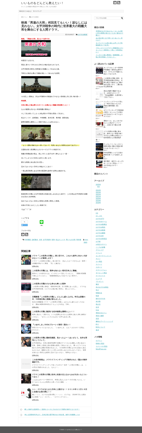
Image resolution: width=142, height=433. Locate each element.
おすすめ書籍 (100, 233)
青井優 (78, 240)
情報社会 (99, 293)
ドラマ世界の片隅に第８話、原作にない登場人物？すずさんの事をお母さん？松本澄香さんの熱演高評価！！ (109, 136)
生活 (97, 307)
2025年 (98, 184)
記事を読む (35, 266)
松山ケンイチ (60, 240)
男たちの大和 (70, 240)
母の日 (98, 304)
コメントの (101, 346)
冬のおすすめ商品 (102, 287)
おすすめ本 (100, 236)
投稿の (100, 343)
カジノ (98, 259)
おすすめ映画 (82, 34)
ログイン (99, 340)
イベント (99, 253)
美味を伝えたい (101, 313)
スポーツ (99, 267)
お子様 (98, 241)
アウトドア (100, 250)
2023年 (98, 192)
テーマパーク (100, 276)
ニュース (99, 278)
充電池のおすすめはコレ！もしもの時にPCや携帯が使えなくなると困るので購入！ (109, 33)
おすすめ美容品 (101, 239)
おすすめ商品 (100, 227)
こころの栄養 (100, 247)
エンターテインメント (104, 256)
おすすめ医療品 (101, 224)
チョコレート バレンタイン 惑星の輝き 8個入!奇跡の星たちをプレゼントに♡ (113, 146)
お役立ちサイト (101, 244)
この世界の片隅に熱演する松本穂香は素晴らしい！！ (53, 312)
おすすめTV (100, 219)
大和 (40, 240)
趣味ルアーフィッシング (104, 321)
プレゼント (100, 281)
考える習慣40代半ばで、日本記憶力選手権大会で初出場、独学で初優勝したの (50, 414)
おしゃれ (99, 216)
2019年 (98, 200)
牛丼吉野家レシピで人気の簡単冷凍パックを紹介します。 (113, 155)
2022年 (98, 194)
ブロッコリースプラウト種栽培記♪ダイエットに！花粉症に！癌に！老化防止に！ (109, 50)
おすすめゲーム (101, 221)
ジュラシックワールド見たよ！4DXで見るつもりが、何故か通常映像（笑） (113, 104)
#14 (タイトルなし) (25, 11)
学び (97, 290)
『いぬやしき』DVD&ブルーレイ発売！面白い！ (51, 325)
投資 (97, 296)
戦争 (53, 240)
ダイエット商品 (101, 273)
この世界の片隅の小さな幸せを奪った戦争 (49, 284)
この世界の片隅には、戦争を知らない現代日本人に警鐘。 (55, 271)
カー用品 (99, 261)
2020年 (98, 198)
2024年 (98, 190)
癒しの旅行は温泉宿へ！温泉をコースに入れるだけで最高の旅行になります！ (50, 409)
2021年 (98, 196)
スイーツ (99, 264)
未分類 (98, 301)
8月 (98, 186)
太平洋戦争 (47, 240)
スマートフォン (101, 270)
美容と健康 (100, 316)
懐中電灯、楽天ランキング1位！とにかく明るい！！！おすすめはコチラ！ (113, 163)
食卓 (97, 330)
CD (97, 213)
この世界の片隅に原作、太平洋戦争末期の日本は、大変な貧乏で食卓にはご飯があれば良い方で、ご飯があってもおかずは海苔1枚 (109, 82)
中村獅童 (27, 240)
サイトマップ (37, 11)
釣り (97, 324)
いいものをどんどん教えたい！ (42, 3)
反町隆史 (35, 240)
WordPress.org (101, 349)
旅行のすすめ (100, 298)
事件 (97, 284)
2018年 (98, 203)
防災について (100, 327)
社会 (97, 310)
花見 (97, 318)
